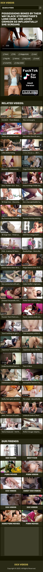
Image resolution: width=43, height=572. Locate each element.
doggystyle (24, 54)
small (37, 59)
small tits (8, 63)
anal (35, 54)
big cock (27, 59)
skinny (17, 59)
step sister (20, 63)
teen (6, 54)
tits (14, 54)
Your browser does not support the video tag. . (21, 39)
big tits (7, 59)
